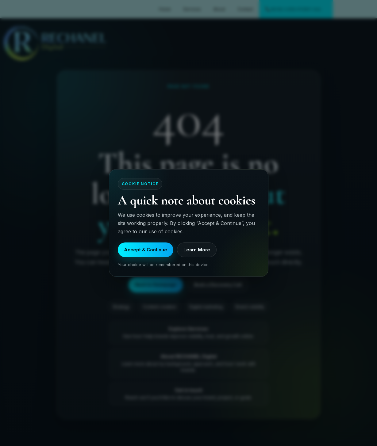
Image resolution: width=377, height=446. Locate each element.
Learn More (196, 250)
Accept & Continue (145, 250)
